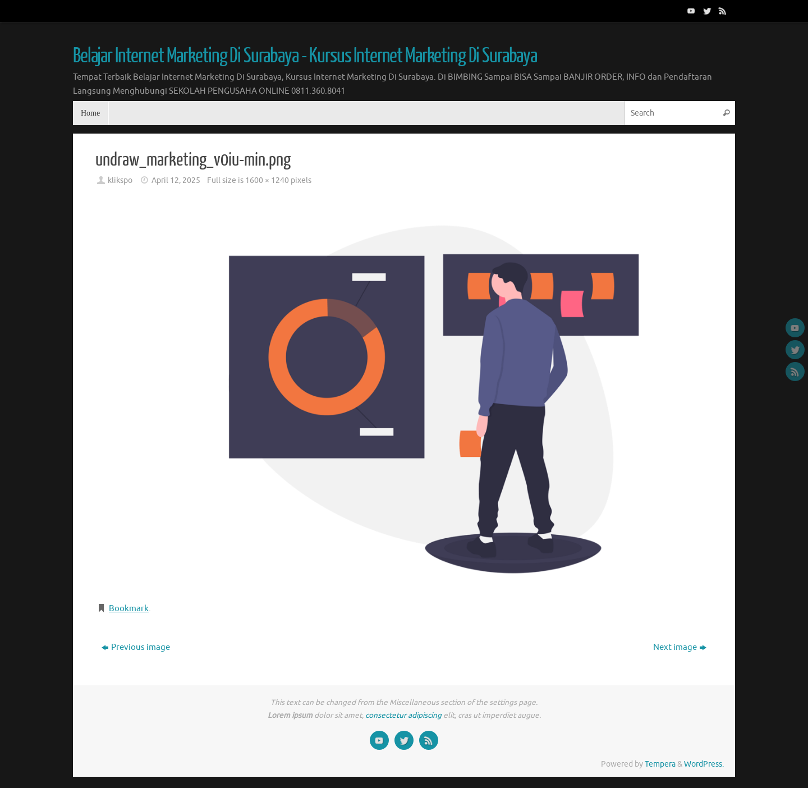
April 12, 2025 (176, 180)
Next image (679, 647)
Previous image (136, 647)
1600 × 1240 (267, 180)
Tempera (660, 764)
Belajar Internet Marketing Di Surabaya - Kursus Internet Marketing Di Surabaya (305, 56)
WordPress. (704, 764)
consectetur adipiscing (403, 715)
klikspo (120, 180)
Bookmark (129, 608)
